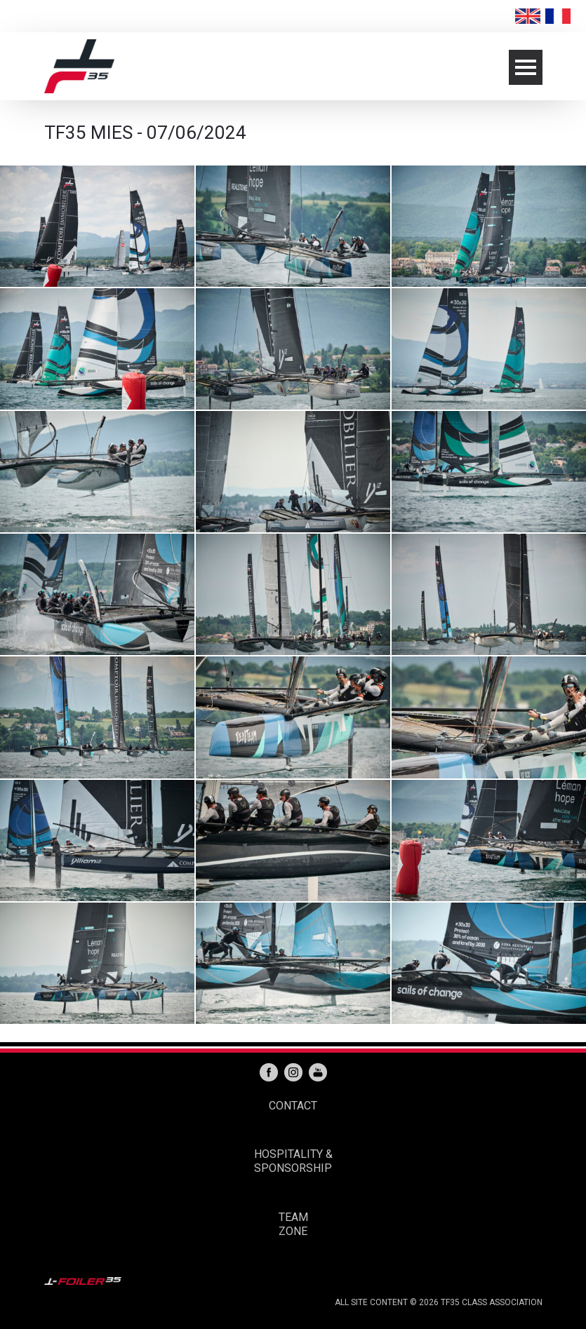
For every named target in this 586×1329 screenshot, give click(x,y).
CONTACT (293, 1105)
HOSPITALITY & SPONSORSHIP (293, 1161)
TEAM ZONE (293, 1224)
